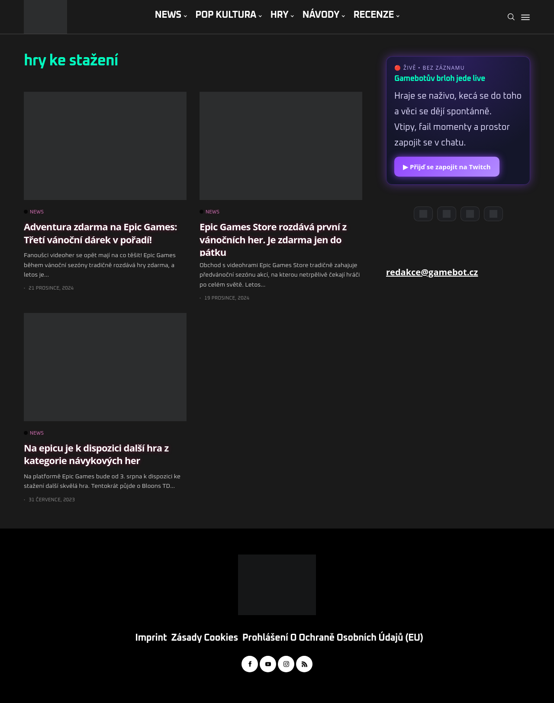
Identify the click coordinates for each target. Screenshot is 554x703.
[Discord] (423, 213)
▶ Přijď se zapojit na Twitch (447, 166)
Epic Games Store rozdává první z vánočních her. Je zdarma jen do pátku (273, 239)
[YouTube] (446, 213)
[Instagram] (470, 213)
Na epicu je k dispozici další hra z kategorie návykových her (96, 454)
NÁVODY (321, 15)
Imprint (151, 638)
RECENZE (373, 15)
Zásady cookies (204, 638)
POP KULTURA (225, 15)
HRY (279, 15)
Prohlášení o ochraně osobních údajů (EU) (332, 638)
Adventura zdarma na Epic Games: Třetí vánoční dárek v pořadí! (100, 232)
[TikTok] (493, 213)
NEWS (168, 15)
